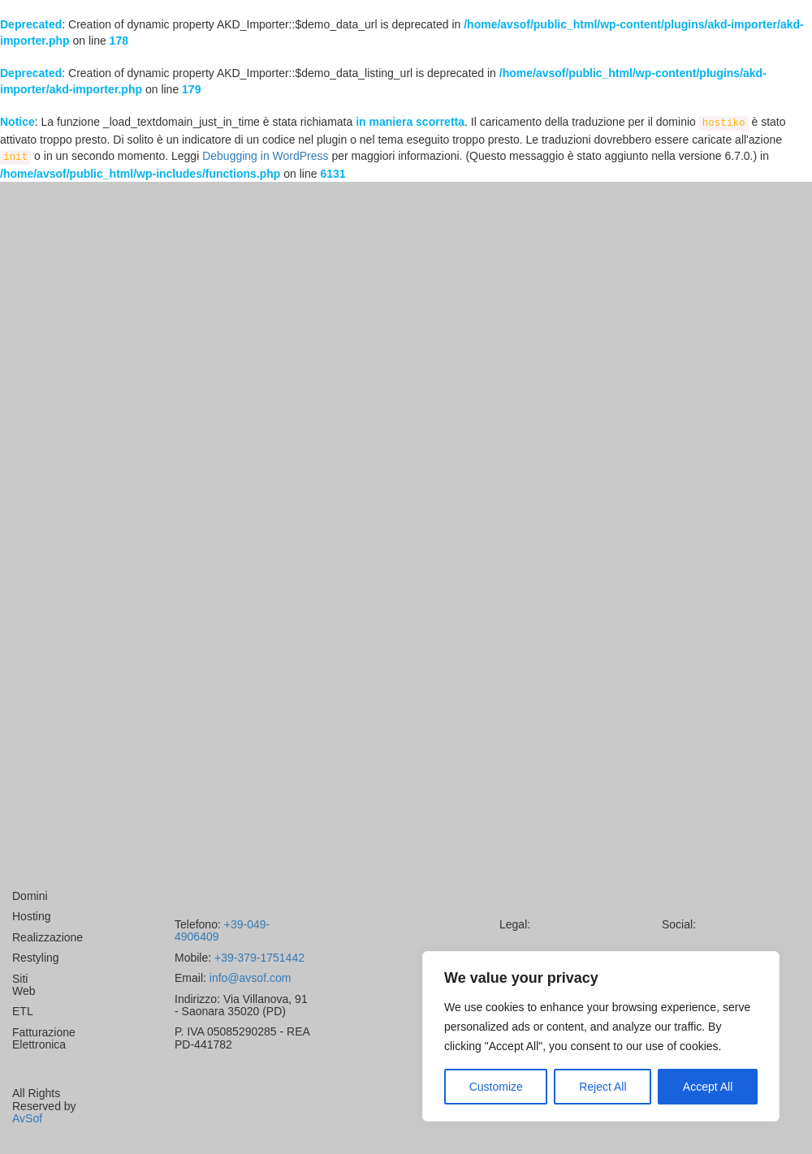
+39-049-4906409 (222, 930)
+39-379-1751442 (257, 957)
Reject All (602, 1086)
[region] (601, 1036)
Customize (496, 1086)
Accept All (707, 1086)
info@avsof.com (248, 977)
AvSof (27, 1118)
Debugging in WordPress (265, 155)
